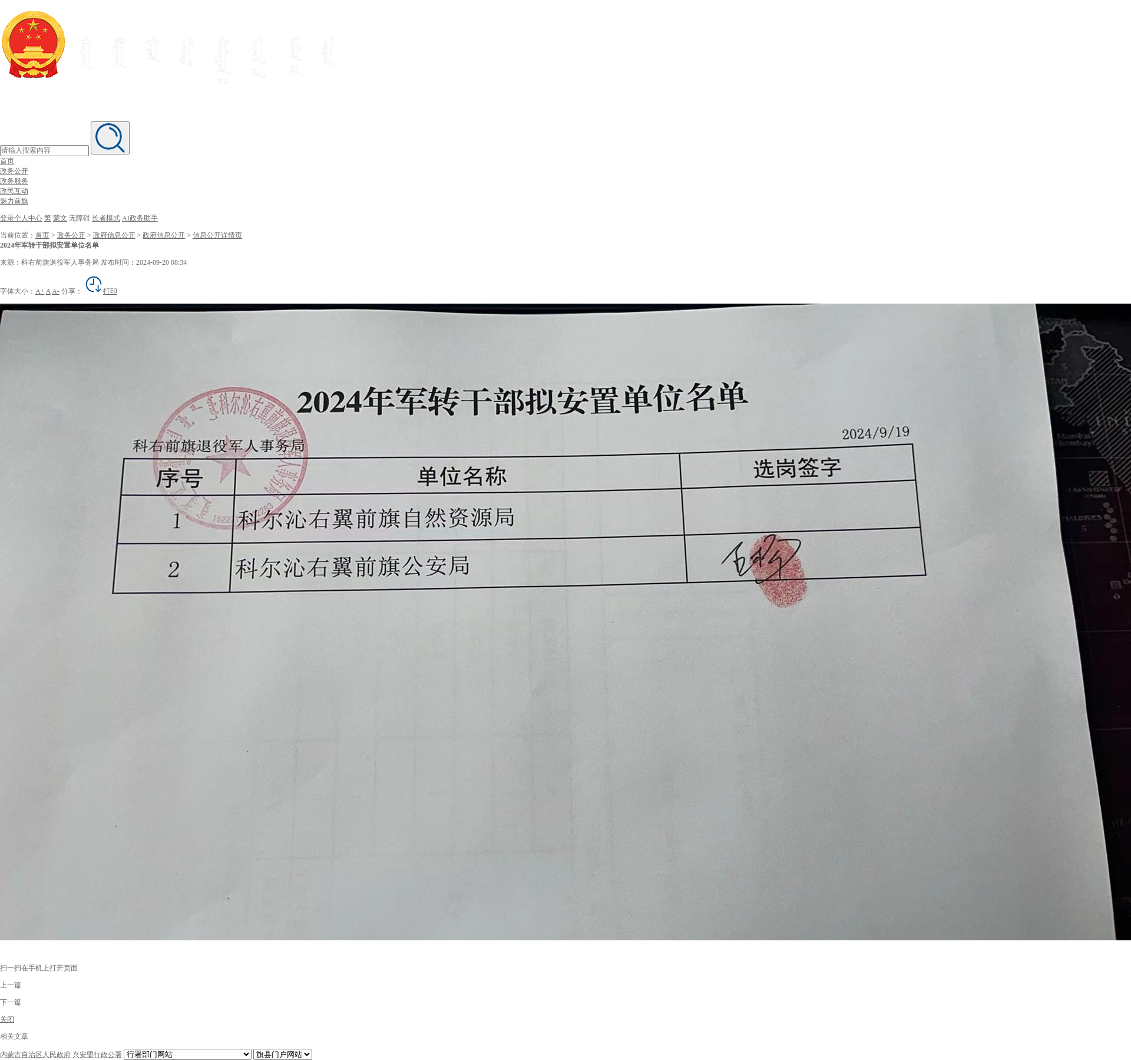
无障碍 (79, 218)
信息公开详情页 (217, 235)
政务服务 (14, 181)
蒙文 (60, 218)
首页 (7, 161)
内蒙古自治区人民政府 (35, 1055)
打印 (100, 291)
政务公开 (14, 171)
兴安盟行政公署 (97, 1055)
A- (55, 291)
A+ (39, 291)
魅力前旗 (14, 201)
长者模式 (106, 218)
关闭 (7, 1019)
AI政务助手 (140, 218)
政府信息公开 (114, 235)
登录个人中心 (21, 218)
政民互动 (14, 191)
